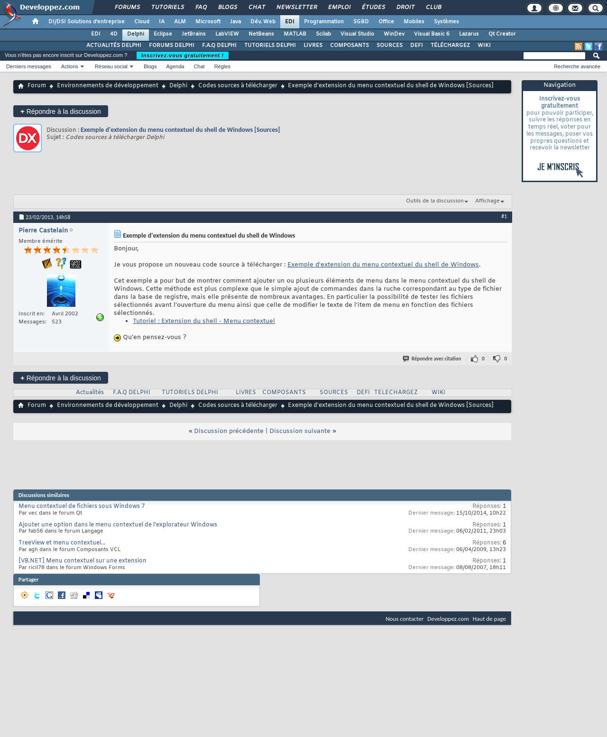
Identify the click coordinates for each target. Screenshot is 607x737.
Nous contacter (404, 618)
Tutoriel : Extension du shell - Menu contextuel (204, 321)
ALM (180, 21)
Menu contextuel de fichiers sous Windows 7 (81, 506)
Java (235, 21)
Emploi (339, 7)
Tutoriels (167, 7)
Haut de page (489, 618)
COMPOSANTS (349, 45)
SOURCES (390, 45)
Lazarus (469, 34)
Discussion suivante (300, 431)
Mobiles (414, 21)
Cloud (141, 21)
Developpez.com (448, 618)
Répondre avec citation (432, 359)
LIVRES (313, 45)
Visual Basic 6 (432, 34)
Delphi (135, 34)
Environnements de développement (107, 86)
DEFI (416, 45)
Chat (256, 7)
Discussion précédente (229, 431)
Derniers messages (28, 66)
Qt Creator (502, 34)
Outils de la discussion (435, 201)
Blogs (227, 7)
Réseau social (111, 66)
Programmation (324, 21)
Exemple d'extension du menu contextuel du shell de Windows (383, 265)
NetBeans (261, 34)
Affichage (487, 201)
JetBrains (194, 34)
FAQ (200, 7)
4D (114, 34)
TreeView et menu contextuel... (61, 543)
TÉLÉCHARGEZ (450, 45)
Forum (37, 86)
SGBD (361, 21)
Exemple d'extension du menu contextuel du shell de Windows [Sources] (180, 130)
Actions (69, 66)
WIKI (484, 45)
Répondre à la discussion (60, 111)
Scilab (323, 34)
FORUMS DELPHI (171, 45)
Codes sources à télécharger (237, 86)
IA (162, 21)
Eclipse (163, 34)
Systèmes (446, 21)
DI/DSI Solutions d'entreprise (86, 21)
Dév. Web (263, 21)
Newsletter (296, 7)
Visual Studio (357, 34)
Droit (405, 7)
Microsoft (208, 21)
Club (432, 7)
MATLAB (295, 34)
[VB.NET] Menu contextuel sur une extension (82, 561)
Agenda (175, 66)
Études (373, 7)
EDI (289, 21)
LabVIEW (227, 34)
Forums (126, 7)
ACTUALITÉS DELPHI (113, 45)
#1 (504, 216)
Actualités (90, 392)
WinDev (394, 34)
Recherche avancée (577, 66)
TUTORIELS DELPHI (270, 45)
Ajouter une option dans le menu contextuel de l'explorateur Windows (117, 525)
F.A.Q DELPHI (219, 45)
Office (386, 21)
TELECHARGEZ (396, 392)
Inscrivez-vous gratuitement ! (182, 55)
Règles (222, 66)
